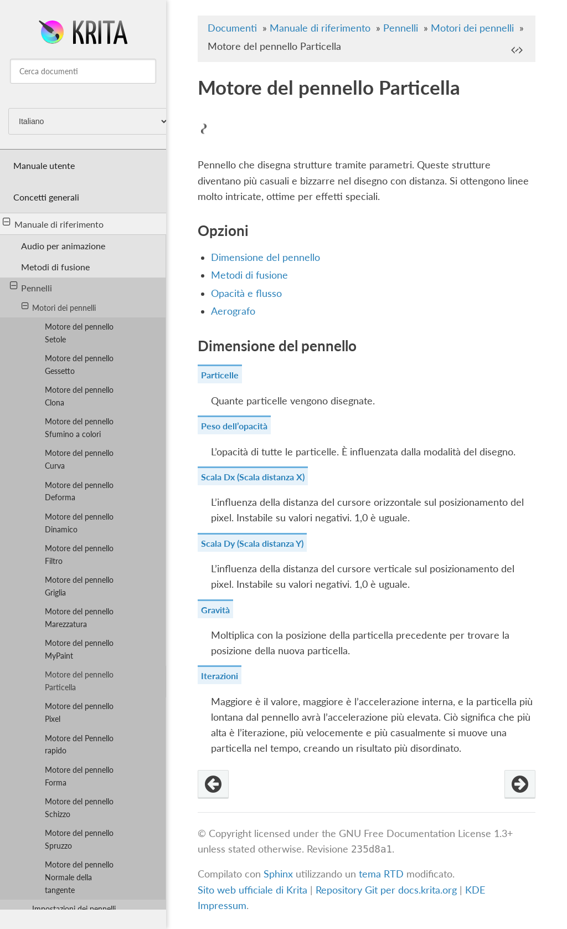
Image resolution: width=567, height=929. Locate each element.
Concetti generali (46, 197)
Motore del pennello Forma (79, 776)
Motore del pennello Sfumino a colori (79, 428)
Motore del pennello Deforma (79, 491)
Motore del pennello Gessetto (79, 364)
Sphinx (278, 874)
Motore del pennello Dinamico (79, 523)
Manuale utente (44, 165)
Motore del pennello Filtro (79, 554)
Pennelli (31, 287)
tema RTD (381, 874)
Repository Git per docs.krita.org (388, 890)
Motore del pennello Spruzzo (79, 839)
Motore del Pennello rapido (79, 744)
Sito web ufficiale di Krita (252, 890)
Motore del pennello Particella (79, 681)
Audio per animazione (63, 245)
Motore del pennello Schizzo (79, 808)
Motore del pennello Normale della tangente (79, 877)
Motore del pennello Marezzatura (79, 618)
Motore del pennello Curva (79, 459)
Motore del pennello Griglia (79, 586)
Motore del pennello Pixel (79, 712)
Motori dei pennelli (59, 307)
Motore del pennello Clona (79, 396)
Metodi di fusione (55, 266)
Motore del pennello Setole (79, 333)
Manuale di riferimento (53, 223)
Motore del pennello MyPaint (79, 649)
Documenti (232, 28)
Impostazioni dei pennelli (74, 908)
